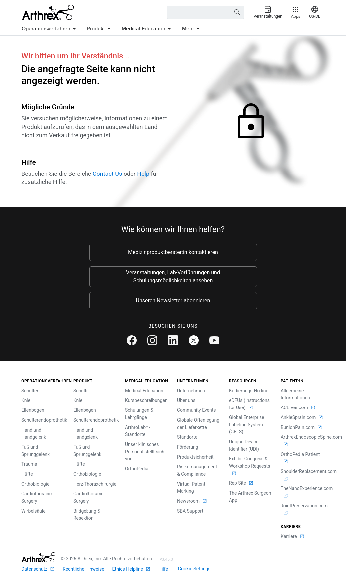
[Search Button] (236, 12)
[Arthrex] (48, 12)
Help (143, 173)
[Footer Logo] (38, 557)
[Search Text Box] (205, 12)
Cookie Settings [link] (194, 568)
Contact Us (107, 173)
